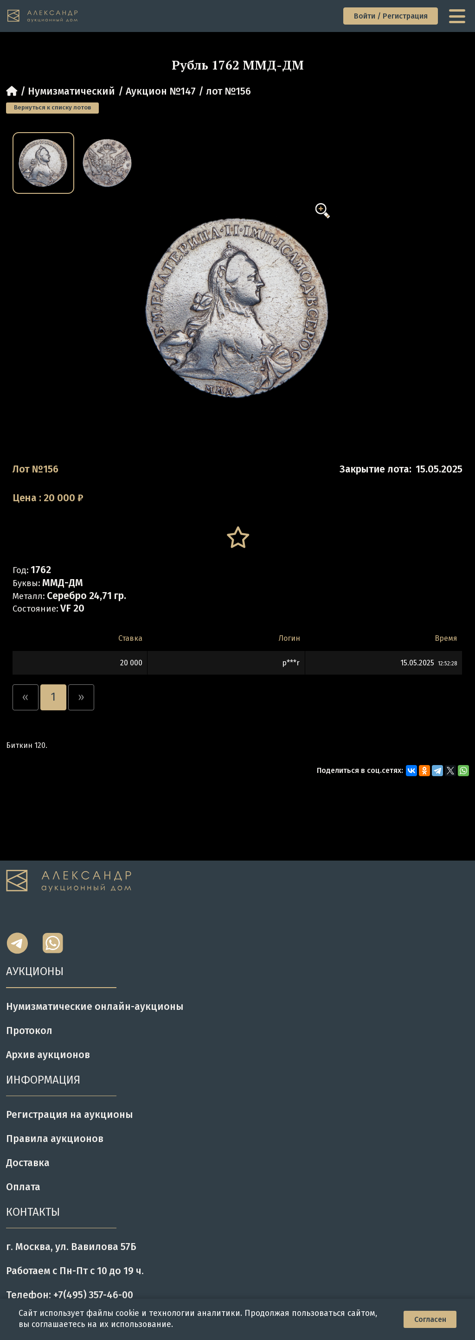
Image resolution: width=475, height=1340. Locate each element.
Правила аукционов (54, 1139)
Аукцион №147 (161, 91)
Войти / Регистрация (391, 16)
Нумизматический (71, 91)
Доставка (28, 1163)
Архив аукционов (48, 1055)
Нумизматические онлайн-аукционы (95, 1007)
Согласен (430, 1319)
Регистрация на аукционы (69, 1115)
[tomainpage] (42, 16)
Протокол (29, 1031)
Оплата (23, 1187)
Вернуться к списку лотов (52, 107)
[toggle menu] (458, 16)
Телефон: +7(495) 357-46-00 (69, 1295)
